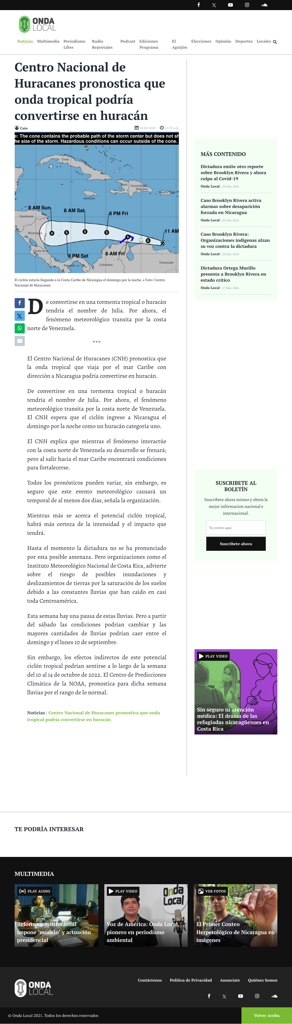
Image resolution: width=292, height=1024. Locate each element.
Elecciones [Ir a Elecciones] (201, 41)
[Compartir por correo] (19, 341)
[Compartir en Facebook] (19, 303)
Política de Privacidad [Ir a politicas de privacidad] (191, 980)
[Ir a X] (224, 996)
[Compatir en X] (19, 316)
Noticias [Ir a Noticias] (25, 41)
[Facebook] (198, 5)
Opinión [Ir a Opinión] (223, 41)
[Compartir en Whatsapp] (19, 329)
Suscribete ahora (236, 544)
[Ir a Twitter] (214, 5)
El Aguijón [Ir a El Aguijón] (179, 44)
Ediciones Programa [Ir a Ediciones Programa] (148, 44)
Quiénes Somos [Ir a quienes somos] (262, 980)
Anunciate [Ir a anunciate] (230, 980)
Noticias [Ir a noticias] (36, 713)
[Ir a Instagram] (247, 5)
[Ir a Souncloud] (264, 5)
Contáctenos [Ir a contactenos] (150, 980)
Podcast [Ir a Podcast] (127, 41)
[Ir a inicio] (38, 23)
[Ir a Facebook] (209, 996)
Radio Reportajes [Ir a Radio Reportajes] (102, 44)
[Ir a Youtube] (230, 5)
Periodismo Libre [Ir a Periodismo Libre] (74, 44)
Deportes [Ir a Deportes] (244, 41)
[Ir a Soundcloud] (274, 996)
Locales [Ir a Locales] (264, 41)
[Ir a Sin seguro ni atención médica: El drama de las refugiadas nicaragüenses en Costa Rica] (235, 691)
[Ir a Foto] (97, 202)
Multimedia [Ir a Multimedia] (48, 41)
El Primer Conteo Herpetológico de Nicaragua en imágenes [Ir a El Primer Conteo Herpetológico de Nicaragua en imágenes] (235, 932)
